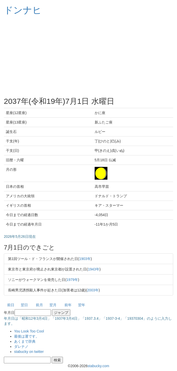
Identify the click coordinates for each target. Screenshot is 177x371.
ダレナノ (21, 346)
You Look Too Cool (29, 331)
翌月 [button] (53, 305)
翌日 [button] (24, 305)
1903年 (85, 259)
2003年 (93, 290)
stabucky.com (98, 366)
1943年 (93, 269)
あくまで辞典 (25, 341)
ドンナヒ (23, 10)
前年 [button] (68, 305)
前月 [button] (39, 305)
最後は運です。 (26, 336)
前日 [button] (10, 305)
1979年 (72, 280)
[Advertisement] (88, 56)
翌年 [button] (81, 305)
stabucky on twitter (29, 352)
